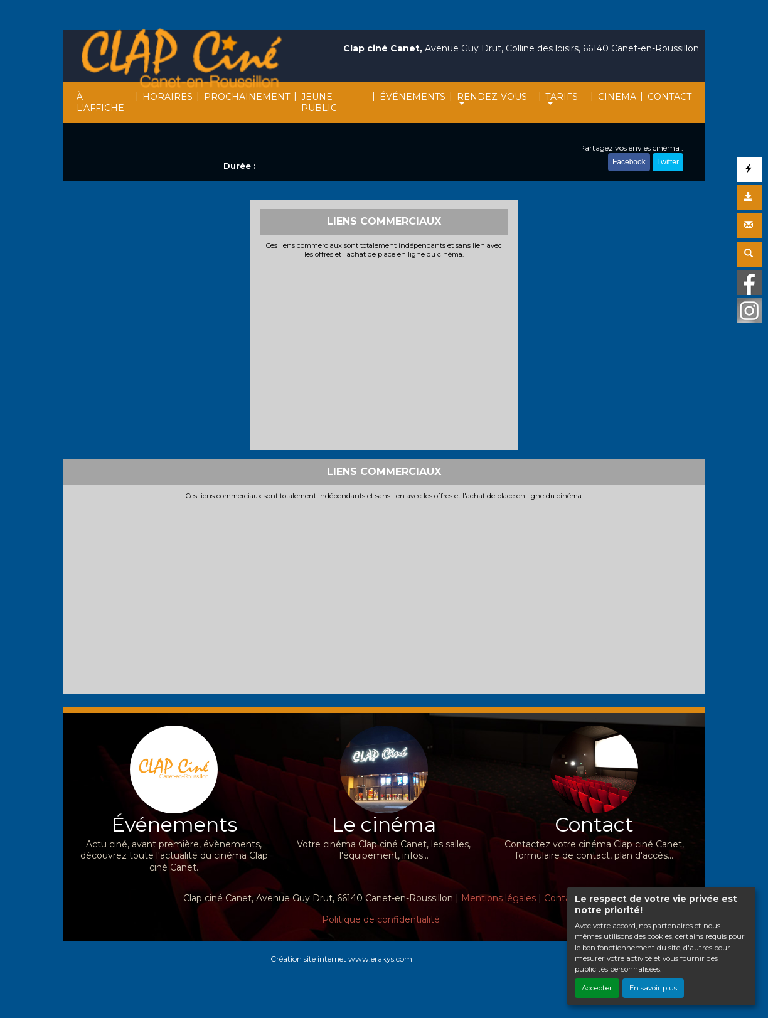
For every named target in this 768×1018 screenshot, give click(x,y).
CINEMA (617, 96)
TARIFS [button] (561, 96)
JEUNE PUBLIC (319, 102)
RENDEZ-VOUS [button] (492, 96)
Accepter (597, 987)
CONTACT (669, 96)
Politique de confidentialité (381, 919)
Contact (561, 898)
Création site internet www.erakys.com (341, 958)
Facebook (629, 162)
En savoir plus (653, 987)
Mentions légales (498, 898)
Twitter (668, 162)
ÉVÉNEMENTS (412, 96)
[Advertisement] (384, 353)
